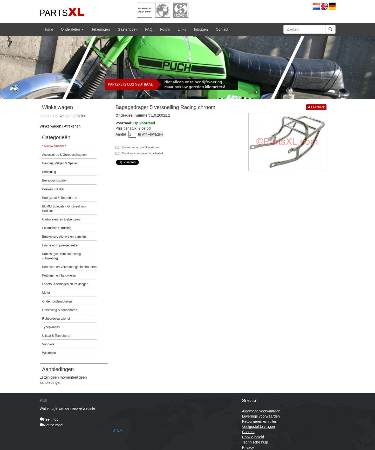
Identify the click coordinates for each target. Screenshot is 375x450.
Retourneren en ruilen (259, 421)
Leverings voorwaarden (261, 416)
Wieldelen (49, 353)
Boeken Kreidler (53, 189)
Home (48, 29)
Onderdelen (72, 29)
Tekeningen (100, 29)
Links (182, 29)
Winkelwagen (50, 126)
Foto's (165, 29)
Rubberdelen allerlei (56, 318)
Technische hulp (255, 442)
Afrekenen (72, 126)
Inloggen (201, 29)
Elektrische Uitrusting (57, 228)
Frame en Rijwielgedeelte (59, 245)
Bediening (49, 172)
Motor (46, 292)
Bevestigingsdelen (54, 180)
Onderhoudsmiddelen (57, 301)
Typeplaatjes (51, 327)
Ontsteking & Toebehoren (59, 310)
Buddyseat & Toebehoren (59, 198)
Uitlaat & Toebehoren (56, 336)
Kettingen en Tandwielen (59, 275)
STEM (118, 430)
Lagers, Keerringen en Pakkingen (65, 284)
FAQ (148, 29)
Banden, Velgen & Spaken (60, 163)
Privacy (248, 447)
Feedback (316, 107)
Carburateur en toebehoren (61, 219)
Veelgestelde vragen (258, 427)
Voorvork (48, 344)
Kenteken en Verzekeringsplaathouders (69, 267)
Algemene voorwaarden (261, 411)
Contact (222, 29)
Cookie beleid (253, 437)
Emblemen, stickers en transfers (64, 236)
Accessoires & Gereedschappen (64, 155)
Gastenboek (128, 29)
